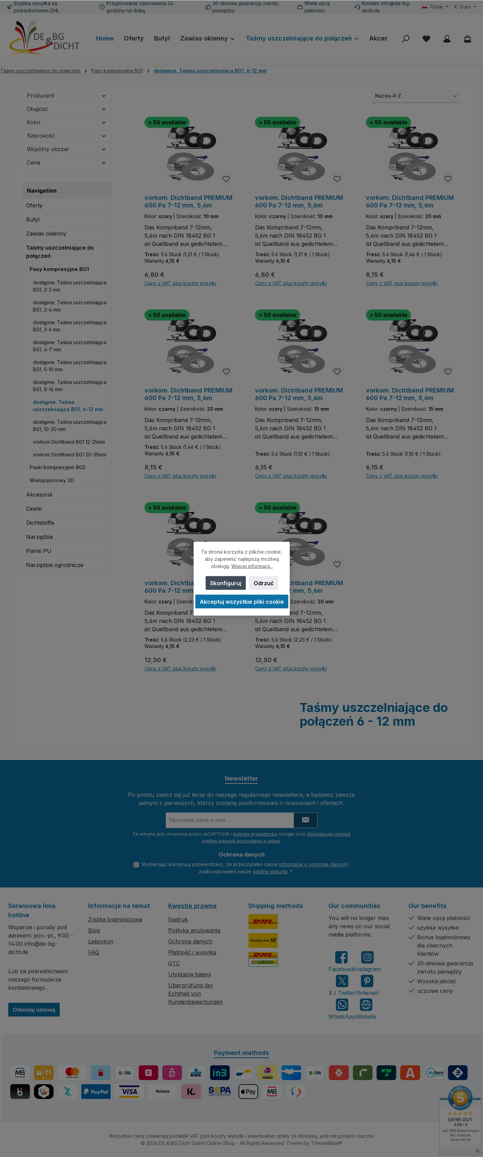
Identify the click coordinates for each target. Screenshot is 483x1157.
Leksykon (100, 941)
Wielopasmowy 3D (52, 480)
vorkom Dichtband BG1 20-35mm (69, 454)
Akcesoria (39, 494)
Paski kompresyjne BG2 (57, 467)
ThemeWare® (326, 1143)
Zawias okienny (46, 233)
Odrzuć (263, 582)
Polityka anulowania (194, 930)
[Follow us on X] (342, 985)
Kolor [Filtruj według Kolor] (67, 122)
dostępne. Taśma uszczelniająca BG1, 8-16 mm (69, 385)
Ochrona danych (190, 941)
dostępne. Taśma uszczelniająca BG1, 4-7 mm (69, 345)
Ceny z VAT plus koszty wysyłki (180, 283)
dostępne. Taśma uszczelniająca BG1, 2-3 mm (69, 286)
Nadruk (178, 919)
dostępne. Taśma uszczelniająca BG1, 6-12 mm (68, 405)
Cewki (34, 508)
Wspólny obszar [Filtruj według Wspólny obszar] (67, 149)
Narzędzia (39, 536)
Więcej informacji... (252, 566)
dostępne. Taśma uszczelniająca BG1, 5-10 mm (69, 365)
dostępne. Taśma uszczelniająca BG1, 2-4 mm (69, 306)
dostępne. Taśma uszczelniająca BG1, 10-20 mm (69, 425)
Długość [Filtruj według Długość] (67, 108)
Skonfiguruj (225, 582)
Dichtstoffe (40, 522)
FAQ (93, 952)
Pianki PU (38, 550)
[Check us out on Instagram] (368, 961)
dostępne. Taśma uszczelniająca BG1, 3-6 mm (69, 325)
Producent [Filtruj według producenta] (67, 95)
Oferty (34, 205)
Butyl (32, 219)
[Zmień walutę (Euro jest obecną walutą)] (465, 7)
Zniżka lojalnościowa (115, 919)
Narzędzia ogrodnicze (54, 565)
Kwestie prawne (192, 905)
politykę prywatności (255, 834)
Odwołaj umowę (34, 1009)
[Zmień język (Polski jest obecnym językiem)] (435, 7)
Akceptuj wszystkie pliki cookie (241, 601)
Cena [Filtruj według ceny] (67, 162)
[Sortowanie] (416, 96)
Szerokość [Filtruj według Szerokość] (67, 135)
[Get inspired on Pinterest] (367, 985)
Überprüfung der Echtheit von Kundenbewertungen (195, 993)
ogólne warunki (270, 871)
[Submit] (306, 820)
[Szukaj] (405, 39)
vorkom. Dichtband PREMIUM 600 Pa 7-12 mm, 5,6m (188, 201)
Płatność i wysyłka (192, 952)
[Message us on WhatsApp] (342, 1009)
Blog (94, 930)
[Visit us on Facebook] (342, 961)
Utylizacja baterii (189, 974)
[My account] (447, 39)
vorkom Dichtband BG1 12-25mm (69, 442)
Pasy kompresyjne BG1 (59, 269)
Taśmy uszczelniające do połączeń (60, 251)
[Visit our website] (366, 1009)
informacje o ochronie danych (313, 864)
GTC (174, 963)
